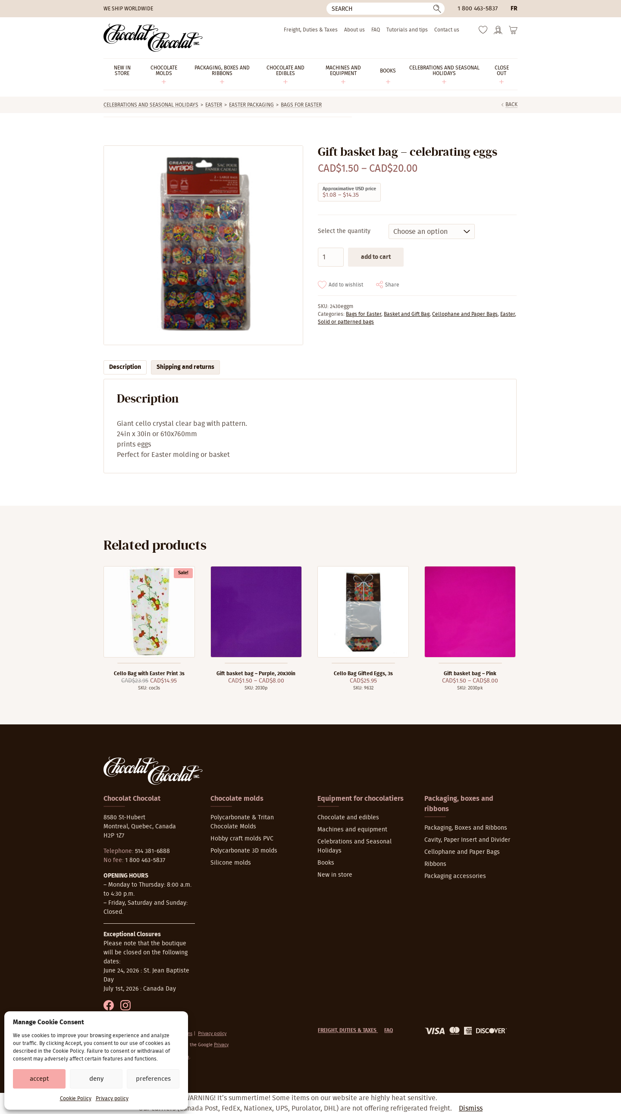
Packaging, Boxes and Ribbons (465, 828)
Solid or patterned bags (346, 321)
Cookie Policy (75, 1098)
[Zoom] (203, 245)
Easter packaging (251, 104)
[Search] (385, 8)
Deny (96, 1079)
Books (325, 863)
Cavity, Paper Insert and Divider (467, 840)
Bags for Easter (301, 104)
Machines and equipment (352, 830)
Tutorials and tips (407, 29)
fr (514, 9)
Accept (39, 1079)
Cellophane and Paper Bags (465, 314)
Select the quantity (344, 231)
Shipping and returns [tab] (185, 367)
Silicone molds (230, 863)
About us (354, 29)
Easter (213, 104)
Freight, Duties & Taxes (311, 29)
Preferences (153, 1079)
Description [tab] (125, 367)
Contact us (446, 29)
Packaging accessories (455, 876)
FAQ (375, 29)
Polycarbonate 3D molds (243, 851)
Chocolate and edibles (348, 818)
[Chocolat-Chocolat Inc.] (153, 38)
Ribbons (435, 864)
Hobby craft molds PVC (241, 839)
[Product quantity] (331, 257)
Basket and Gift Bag (407, 314)
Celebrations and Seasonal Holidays (151, 104)
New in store (334, 875)
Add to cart (376, 257)
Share (392, 284)
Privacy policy (112, 1098)
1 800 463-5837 (478, 9)
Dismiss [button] (471, 1108)
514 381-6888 (152, 851)
